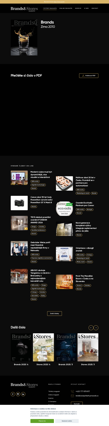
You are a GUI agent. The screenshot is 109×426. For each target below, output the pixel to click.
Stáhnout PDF (88, 76)
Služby (43, 295)
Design (34, 226)
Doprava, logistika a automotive (42, 258)
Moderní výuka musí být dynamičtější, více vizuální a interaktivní (41, 174)
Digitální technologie (38, 185)
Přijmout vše (42, 421)
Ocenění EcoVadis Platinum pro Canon (85, 204)
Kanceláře (35, 295)
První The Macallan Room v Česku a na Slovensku (84, 279)
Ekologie (89, 209)
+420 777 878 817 (83, 391)
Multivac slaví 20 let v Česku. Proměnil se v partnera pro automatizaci (85, 181)
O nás (86, 8)
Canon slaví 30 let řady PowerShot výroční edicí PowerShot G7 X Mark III (41, 200)
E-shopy (89, 255)
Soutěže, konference (38, 230)
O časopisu (52, 401)
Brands (34, 188)
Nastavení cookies (67, 421)
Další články (54, 313)
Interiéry (41, 226)
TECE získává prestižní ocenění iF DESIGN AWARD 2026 (40, 220)
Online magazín (65, 8)
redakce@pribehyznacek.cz (87, 396)
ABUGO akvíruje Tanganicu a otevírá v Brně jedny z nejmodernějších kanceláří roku (40, 275)
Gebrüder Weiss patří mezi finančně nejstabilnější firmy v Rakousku (40, 246)
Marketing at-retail (83, 193)
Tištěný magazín (50, 8)
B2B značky (35, 181)
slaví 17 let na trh (59, 1)
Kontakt (95, 8)
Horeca (79, 285)
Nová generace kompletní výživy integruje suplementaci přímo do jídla (86, 227)
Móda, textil (80, 261)
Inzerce (78, 8)
